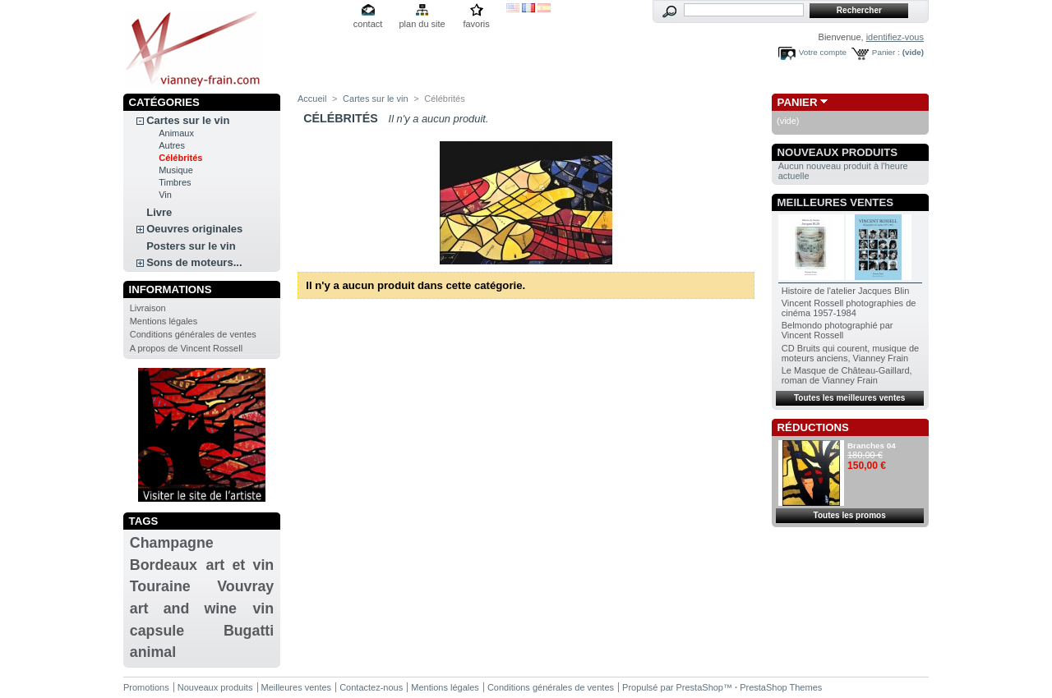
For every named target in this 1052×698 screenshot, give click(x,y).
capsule (157, 630)
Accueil (312, 98)
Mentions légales (164, 321)
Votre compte (823, 52)
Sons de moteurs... (194, 262)
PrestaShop (699, 687)
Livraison (148, 308)
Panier (797, 102)
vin (263, 608)
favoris (476, 24)
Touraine (160, 586)
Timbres (175, 182)
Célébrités (180, 158)
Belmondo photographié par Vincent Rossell (837, 330)
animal (153, 652)
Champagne (172, 543)
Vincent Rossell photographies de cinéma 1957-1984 (849, 308)
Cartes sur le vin (187, 120)
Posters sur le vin (190, 246)
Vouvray (245, 586)
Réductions (813, 427)
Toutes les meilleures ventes (849, 397)
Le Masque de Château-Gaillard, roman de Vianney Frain (847, 375)
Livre (159, 212)
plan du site (422, 24)
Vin (165, 195)
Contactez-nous (371, 687)
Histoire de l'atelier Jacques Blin (846, 291)
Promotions (146, 687)
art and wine (183, 608)
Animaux (176, 133)
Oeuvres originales (194, 229)
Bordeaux (163, 565)
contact (367, 24)
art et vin (240, 565)
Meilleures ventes (835, 202)
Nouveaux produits (837, 152)
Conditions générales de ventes (193, 334)
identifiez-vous (895, 37)
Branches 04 (871, 445)
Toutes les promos (850, 515)
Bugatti (249, 630)
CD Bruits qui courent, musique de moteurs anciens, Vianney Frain (851, 353)
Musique (176, 170)
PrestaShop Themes (781, 687)
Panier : (886, 52)
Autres (172, 145)
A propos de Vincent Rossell (186, 348)
